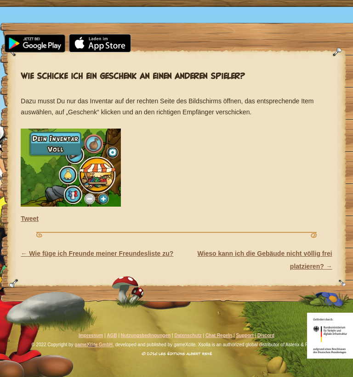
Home (24, 8)
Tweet (30, 218)
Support (300, 8)
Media (123, 8)
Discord (265, 335)
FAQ (246, 8)
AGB (112, 335)
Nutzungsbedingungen (146, 335)
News (73, 8)
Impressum (91, 335)
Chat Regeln (218, 335)
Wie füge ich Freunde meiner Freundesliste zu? (97, 253)
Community (188, 8)
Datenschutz (187, 335)
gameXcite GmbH (93, 344)
